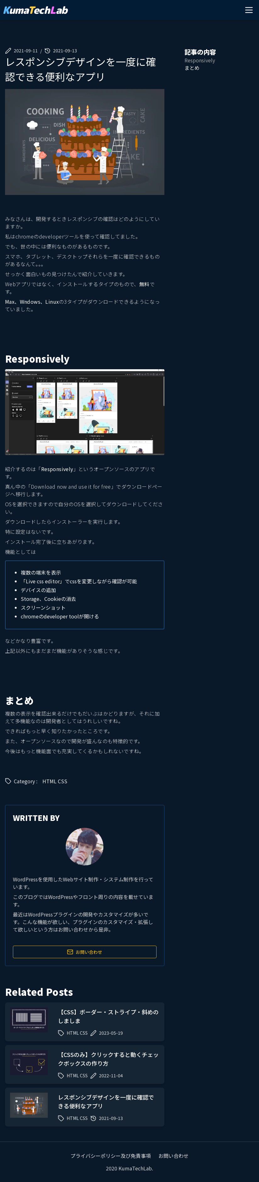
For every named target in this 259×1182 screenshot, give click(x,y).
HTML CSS (54, 781)
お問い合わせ (84, 952)
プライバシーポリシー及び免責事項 (110, 1155)
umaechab (35, 10)
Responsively (57, 469)
